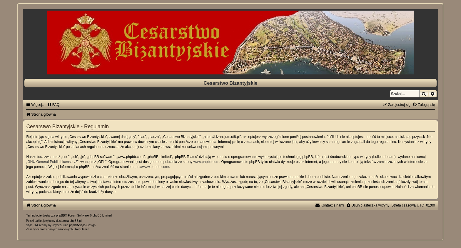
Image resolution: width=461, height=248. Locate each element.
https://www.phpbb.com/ (150, 167)
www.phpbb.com (206, 162)
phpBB (60, 215)
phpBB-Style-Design (82, 225)
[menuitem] (53, 105)
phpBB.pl (76, 220)
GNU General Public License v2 (52, 162)
